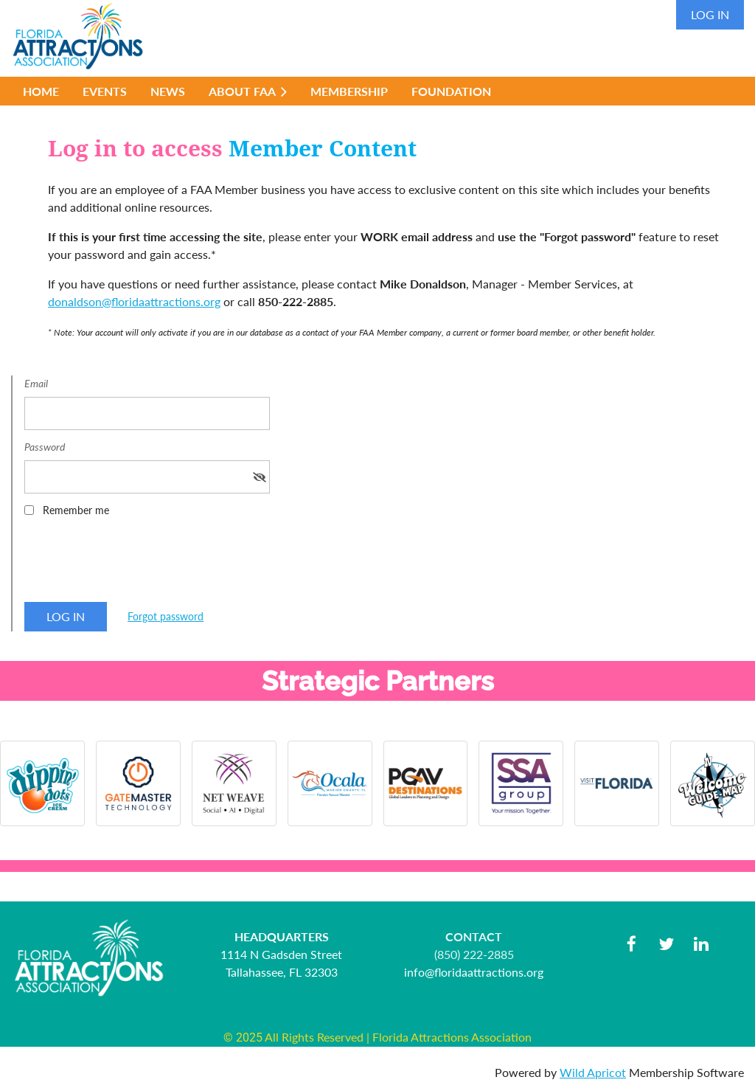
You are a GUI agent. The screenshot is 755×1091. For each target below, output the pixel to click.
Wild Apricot (593, 1072)
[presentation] (136, 564)
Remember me (76, 510)
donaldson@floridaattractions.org (134, 301)
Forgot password (165, 616)
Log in (710, 14)
